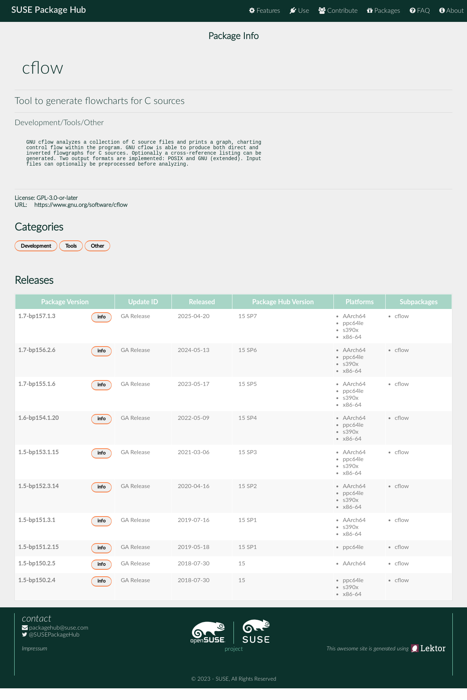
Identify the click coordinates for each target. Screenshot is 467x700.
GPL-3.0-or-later (57, 210)
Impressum (34, 660)
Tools (71, 257)
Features (264, 10)
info (101, 328)
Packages (383, 10)
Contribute (338, 10)
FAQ (420, 10)
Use (299, 10)
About (451, 10)
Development (36, 257)
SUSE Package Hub (49, 11)
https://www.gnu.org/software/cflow (80, 217)
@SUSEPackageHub (51, 646)
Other (97, 257)
